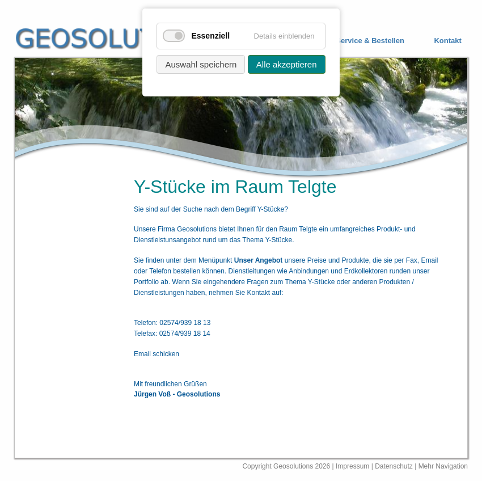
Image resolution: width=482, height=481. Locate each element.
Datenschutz (395, 466)
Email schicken (156, 354)
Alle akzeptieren (286, 64)
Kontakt (447, 41)
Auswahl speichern (200, 64)
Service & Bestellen (370, 41)
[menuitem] (361, 41)
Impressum (352, 466)
